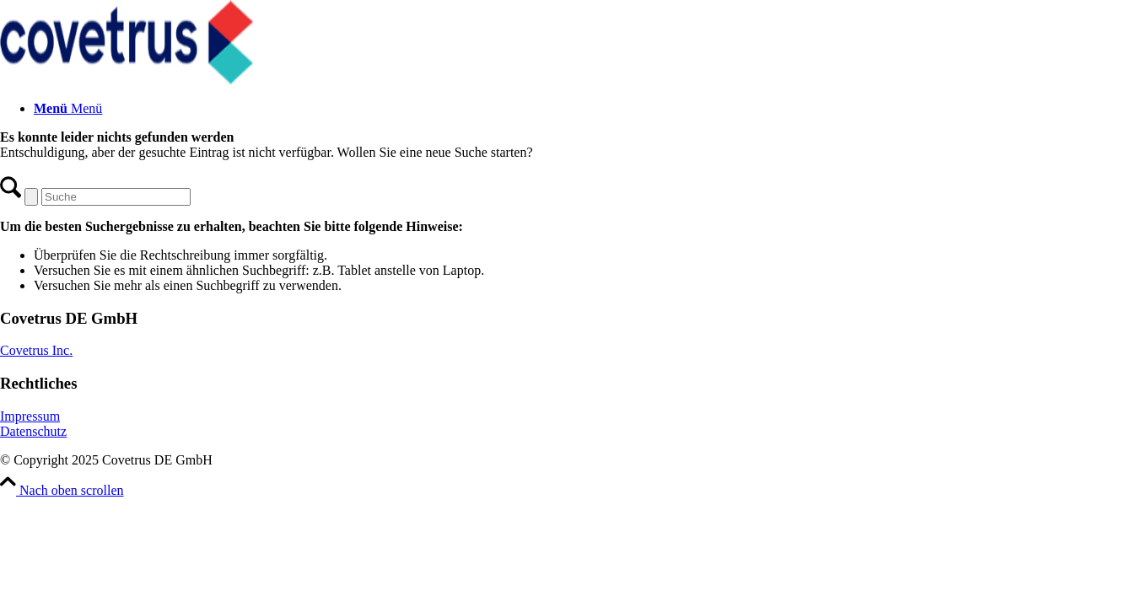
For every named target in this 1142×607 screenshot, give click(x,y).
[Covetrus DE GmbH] (126, 80)
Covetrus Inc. (36, 350)
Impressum (30, 416)
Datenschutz (33, 431)
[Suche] (116, 197)
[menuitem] (588, 108)
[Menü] (68, 108)
